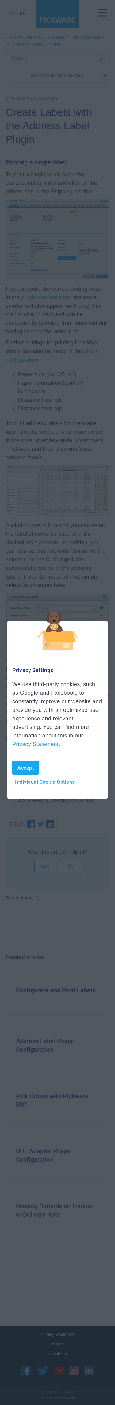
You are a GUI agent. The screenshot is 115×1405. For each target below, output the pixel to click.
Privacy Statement (35, 744)
